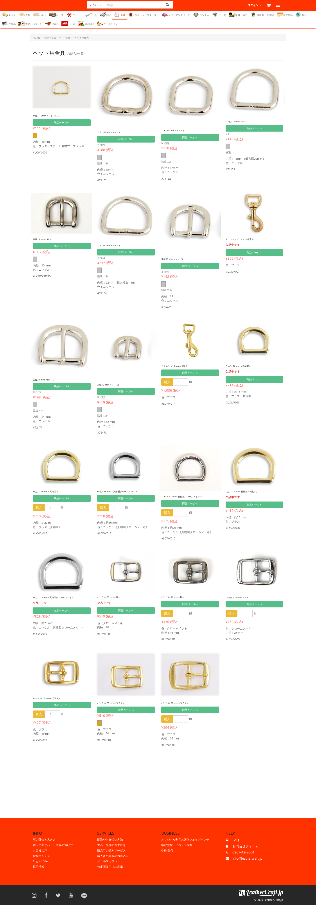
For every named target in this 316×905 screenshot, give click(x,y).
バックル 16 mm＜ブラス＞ (52, 698)
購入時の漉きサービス (111, 850)
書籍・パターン (30, 23)
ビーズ (219, 15)
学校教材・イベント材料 (177, 845)
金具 (119, 15)
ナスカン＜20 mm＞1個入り (245, 239)
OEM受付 (167, 850)
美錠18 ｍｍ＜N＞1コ (176, 259)
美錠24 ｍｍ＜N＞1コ (48, 379)
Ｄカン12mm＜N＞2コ (177, 130)
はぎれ (52, 23)
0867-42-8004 (243, 852)
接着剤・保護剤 (262, 15)
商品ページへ (62, 123)
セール (68, 23)
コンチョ (201, 15)
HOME (36, 37)
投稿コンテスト (43, 856)
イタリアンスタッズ (176, 15)
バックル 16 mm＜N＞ (177, 597)
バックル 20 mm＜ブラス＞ (116, 703)
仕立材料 (284, 15)
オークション (107, 23)
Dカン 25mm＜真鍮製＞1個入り (248, 491)
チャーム (74, 15)
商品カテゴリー (52, 37)
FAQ (235, 840)
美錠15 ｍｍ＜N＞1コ (48, 239)
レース (56, 15)
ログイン (242, 5)
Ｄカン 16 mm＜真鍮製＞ (243, 366)
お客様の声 (40, 850)
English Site (40, 861)
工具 (91, 15)
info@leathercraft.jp (247, 858)
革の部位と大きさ (44, 839)
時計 (301, 15)
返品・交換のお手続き (111, 845)
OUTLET (86, 23)
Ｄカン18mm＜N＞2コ (241, 121)
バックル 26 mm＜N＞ (241, 597)
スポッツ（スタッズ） (143, 15)
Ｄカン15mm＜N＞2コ (113, 132)
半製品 (9, 23)
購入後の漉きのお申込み (113, 856)
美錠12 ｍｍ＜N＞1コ (112, 384)
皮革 (24, 15)
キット (9, 15)
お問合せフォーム (245, 846)
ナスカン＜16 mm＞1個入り (181, 366)
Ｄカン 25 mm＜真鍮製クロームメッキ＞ (61, 597)
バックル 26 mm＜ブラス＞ (180, 703)
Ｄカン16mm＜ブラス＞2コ (52, 116)
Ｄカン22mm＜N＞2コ (113, 245)
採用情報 (38, 867)
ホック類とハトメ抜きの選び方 (53, 845)
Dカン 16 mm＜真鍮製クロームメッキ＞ (125, 491)
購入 (167, 382)
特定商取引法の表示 (110, 867)
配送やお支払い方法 (110, 839)
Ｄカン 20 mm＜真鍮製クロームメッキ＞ (189, 496)
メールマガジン (107, 861)
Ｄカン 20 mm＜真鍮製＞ (50, 491)
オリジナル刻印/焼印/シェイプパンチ (185, 839)
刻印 (105, 15)
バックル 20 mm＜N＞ (113, 597)
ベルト (40, 15)
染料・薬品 (237, 15)
